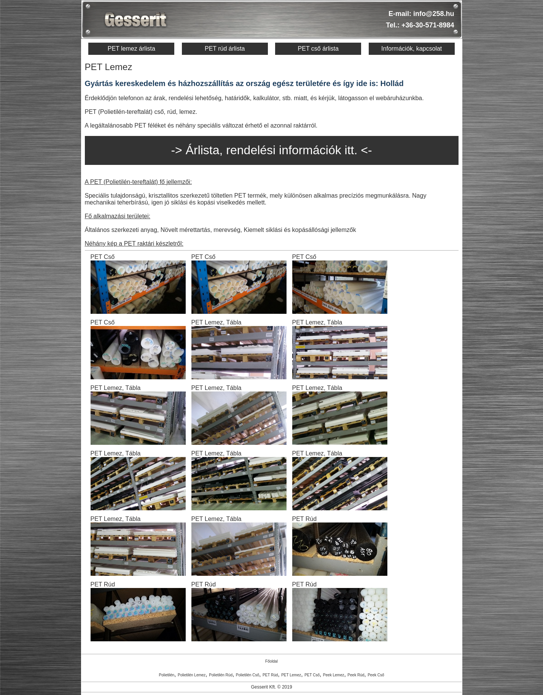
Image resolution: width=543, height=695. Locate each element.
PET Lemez (291, 675)
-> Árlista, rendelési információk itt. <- (271, 150)
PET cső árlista (318, 48)
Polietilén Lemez (191, 675)
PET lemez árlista (131, 48)
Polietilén (166, 675)
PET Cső (312, 675)
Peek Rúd (355, 675)
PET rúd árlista (225, 48)
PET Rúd (270, 675)
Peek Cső (376, 675)
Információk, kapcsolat (411, 48)
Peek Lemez (333, 675)
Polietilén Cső (247, 675)
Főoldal (271, 661)
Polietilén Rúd (220, 675)
